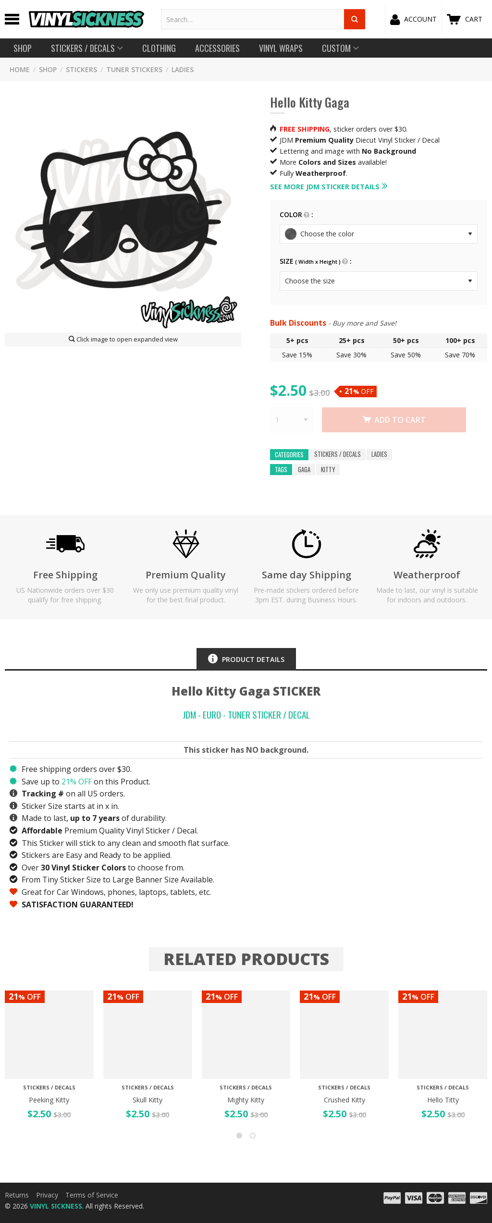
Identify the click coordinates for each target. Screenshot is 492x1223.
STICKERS (81, 69)
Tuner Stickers (134, 69)
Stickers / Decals (337, 454)
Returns (17, 1194)
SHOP (48, 69)
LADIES (183, 69)
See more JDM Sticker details (325, 186)
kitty (328, 469)
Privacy (47, 1194)
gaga (304, 469)
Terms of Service (91, 1194)
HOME (20, 69)
